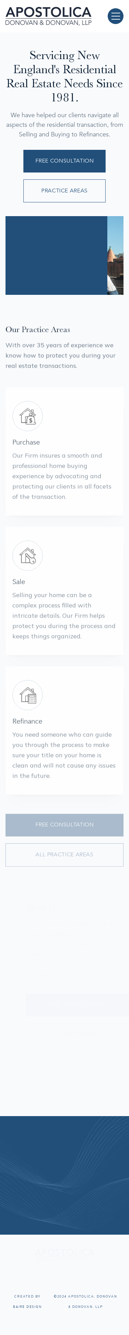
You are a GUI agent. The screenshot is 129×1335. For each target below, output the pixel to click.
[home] (49, 16)
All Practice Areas (64, 859)
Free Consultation (64, 161)
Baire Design (27, 1307)
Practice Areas (64, 190)
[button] (115, 16)
